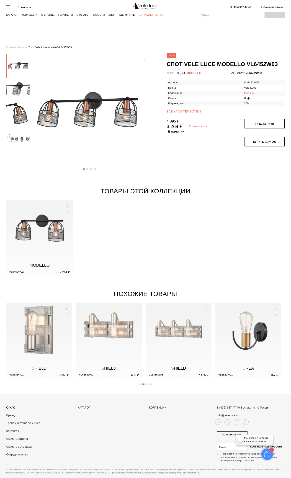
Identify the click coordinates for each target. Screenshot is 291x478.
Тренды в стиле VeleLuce (23, 423)
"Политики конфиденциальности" (257, 453)
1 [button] (84, 167)
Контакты (12, 431)
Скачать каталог (17, 438)
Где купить (127, 14)
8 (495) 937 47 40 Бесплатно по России (243, 407)
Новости (98, 14)
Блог (111, 14)
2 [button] (87, 167)
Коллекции (30, 14)
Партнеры (65, 14)
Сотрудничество (151, 15)
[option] (18, 66)
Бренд (10, 415)
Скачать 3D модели (19, 446)
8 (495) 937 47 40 (240, 7)
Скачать (82, 14)
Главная (11, 47)
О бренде (48, 14)
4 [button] (95, 167)
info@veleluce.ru (228, 415)
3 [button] (91, 167)
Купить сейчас (264, 142)
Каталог (12, 14)
